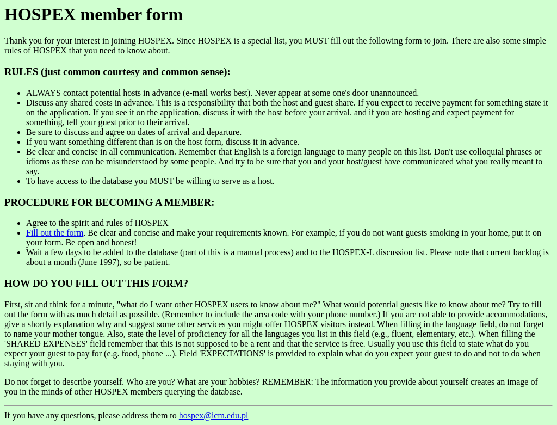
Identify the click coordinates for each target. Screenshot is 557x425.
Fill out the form (54, 232)
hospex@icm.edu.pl (214, 415)
